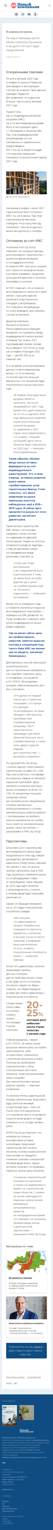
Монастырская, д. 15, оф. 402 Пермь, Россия (13, 1480)
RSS (3, 1504)
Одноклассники (8, 1511)
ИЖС (15, 1383)
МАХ (7, 1509)
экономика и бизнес (15, 1377)
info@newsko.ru (8, 1489)
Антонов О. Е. (22, 1477)
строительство (34, 1377)
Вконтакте (14, 1509)
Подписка (5, 1506)
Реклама (5, 1501)
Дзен (4, 1509)
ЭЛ (33, 1450)
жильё (9, 1383)
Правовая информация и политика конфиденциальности (24, 1457)
